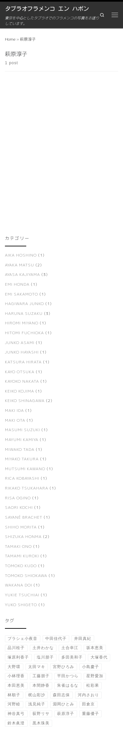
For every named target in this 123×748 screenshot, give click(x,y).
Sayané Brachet (23, 517)
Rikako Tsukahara (26, 488)
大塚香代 (99, 657)
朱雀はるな (67, 685)
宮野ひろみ (63, 666)
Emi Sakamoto (21, 294)
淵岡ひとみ (63, 704)
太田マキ (36, 666)
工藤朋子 (41, 676)
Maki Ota (15, 420)
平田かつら (67, 676)
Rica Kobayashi (22, 478)
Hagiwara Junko (24, 303)
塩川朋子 (45, 657)
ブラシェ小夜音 (22, 638)
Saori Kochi (19, 507)
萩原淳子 (65, 713)
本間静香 (41, 685)
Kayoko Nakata (22, 381)
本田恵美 (16, 685)
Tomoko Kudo (21, 565)
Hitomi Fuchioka (24, 333)
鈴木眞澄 (16, 723)
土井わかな (43, 647)
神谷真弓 (16, 713)
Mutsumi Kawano (25, 468)
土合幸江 (69, 647)
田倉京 (88, 704)
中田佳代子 (56, 638)
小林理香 (16, 676)
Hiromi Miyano (21, 323)
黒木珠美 (41, 723)
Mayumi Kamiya (21, 439)
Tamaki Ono (18, 546)
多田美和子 (72, 657)
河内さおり (88, 695)
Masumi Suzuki (22, 429)
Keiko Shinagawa (25, 400)
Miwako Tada (19, 449)
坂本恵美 (94, 647)
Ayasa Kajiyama (22, 274)
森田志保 (61, 695)
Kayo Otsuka (19, 371)
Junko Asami (19, 342)
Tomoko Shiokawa (26, 575)
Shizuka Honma (23, 536)
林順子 (14, 695)
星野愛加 (94, 676)
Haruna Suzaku (24, 313)
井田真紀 (82, 638)
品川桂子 (16, 647)
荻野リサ (41, 713)
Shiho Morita (21, 527)
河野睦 (14, 704)
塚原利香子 (18, 657)
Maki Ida (14, 410)
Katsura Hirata (23, 362)
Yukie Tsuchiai (22, 595)
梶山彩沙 (36, 695)
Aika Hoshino (21, 255)
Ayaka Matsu (19, 265)
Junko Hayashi (22, 352)
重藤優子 (90, 713)
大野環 (14, 666)
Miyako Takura (22, 459)
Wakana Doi (18, 585)
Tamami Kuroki (22, 556)
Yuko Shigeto (21, 604)
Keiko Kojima (19, 391)
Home (10, 39)
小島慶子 (90, 666)
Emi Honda (17, 284)
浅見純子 (36, 704)
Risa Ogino (18, 498)
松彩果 (92, 685)
